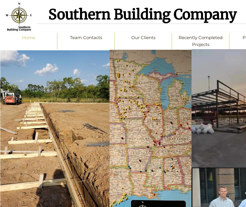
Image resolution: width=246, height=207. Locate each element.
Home (28, 37)
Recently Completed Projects (200, 41)
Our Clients (143, 37)
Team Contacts (86, 37)
